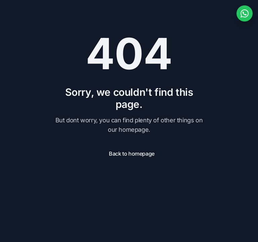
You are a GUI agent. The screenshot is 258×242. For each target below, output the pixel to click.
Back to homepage (132, 153)
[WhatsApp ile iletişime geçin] (244, 13)
